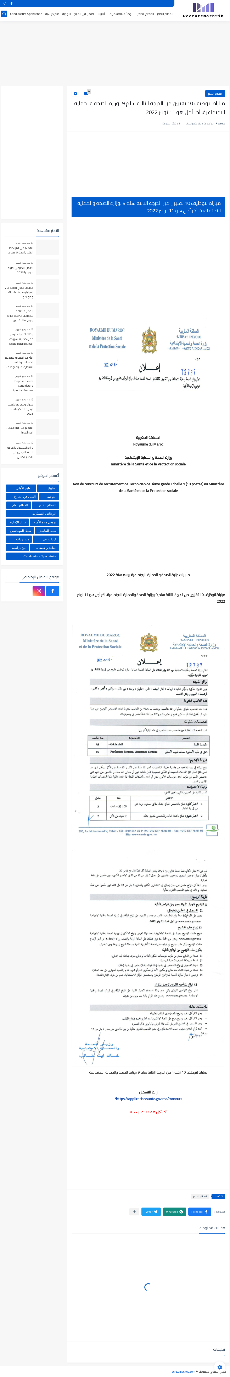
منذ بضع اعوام (23, 242)
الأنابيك (102, 14)
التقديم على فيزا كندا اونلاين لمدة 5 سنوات (20, 250)
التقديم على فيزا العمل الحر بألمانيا (19, 430)
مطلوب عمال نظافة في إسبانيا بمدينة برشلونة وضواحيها (19, 292)
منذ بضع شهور (23, 262)
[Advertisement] (115, 54)
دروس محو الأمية (45, 522)
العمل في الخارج (84, 14)
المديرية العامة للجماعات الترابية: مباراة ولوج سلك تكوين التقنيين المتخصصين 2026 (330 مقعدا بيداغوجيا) (20, 316)
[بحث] (4, 14)
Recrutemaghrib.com (182, 1371)
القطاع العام (165, 14)
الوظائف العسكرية (121, 14)
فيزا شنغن (49, 539)
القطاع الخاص (145, 14)
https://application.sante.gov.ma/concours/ (148, 1098)
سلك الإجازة (18, 522)
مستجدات (22, 539)
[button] (199, 1212)
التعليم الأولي (24, 488)
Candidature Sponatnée (26, 14)
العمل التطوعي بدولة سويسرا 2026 (20, 270)
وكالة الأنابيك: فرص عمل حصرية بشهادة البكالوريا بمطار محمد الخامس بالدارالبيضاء (21, 339)
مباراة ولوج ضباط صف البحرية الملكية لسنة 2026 (20, 409)
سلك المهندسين (20, 530)
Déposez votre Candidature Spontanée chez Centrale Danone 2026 (22, 386)
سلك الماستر (47, 530)
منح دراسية (52, 14)
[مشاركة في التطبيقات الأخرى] (134, 1211)
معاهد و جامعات (46, 547)
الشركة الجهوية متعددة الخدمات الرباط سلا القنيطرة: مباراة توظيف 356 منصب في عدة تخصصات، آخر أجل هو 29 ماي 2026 (19, 362)
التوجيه (66, 14)
